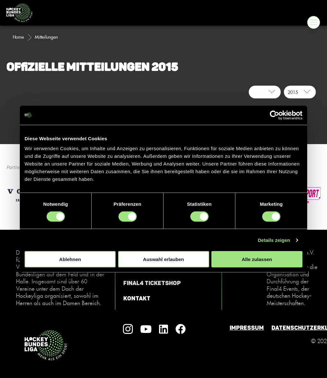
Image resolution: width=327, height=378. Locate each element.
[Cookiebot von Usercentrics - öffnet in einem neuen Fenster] (274, 115)
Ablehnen (70, 259)
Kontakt (136, 298)
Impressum (247, 327)
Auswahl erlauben (163, 259)
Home (18, 37)
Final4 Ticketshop (152, 283)
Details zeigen (274, 240)
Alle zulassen (257, 259)
